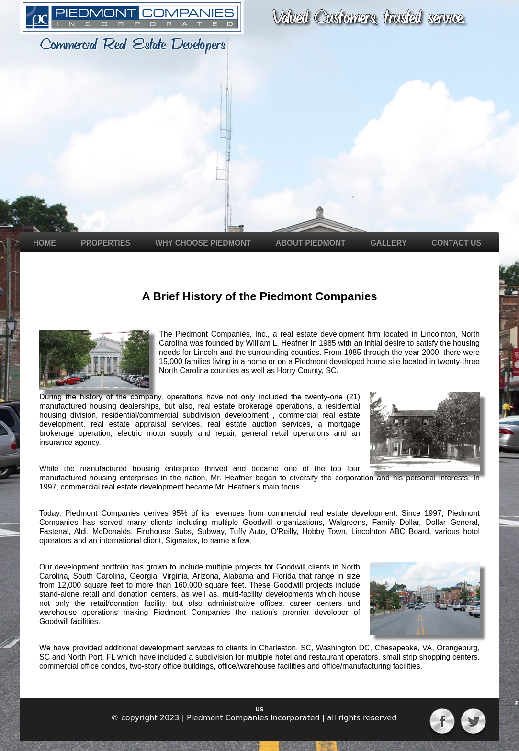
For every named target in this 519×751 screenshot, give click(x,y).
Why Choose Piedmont (203, 243)
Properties (105, 243)
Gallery (389, 243)
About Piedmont (311, 243)
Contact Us (457, 243)
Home (44, 243)
